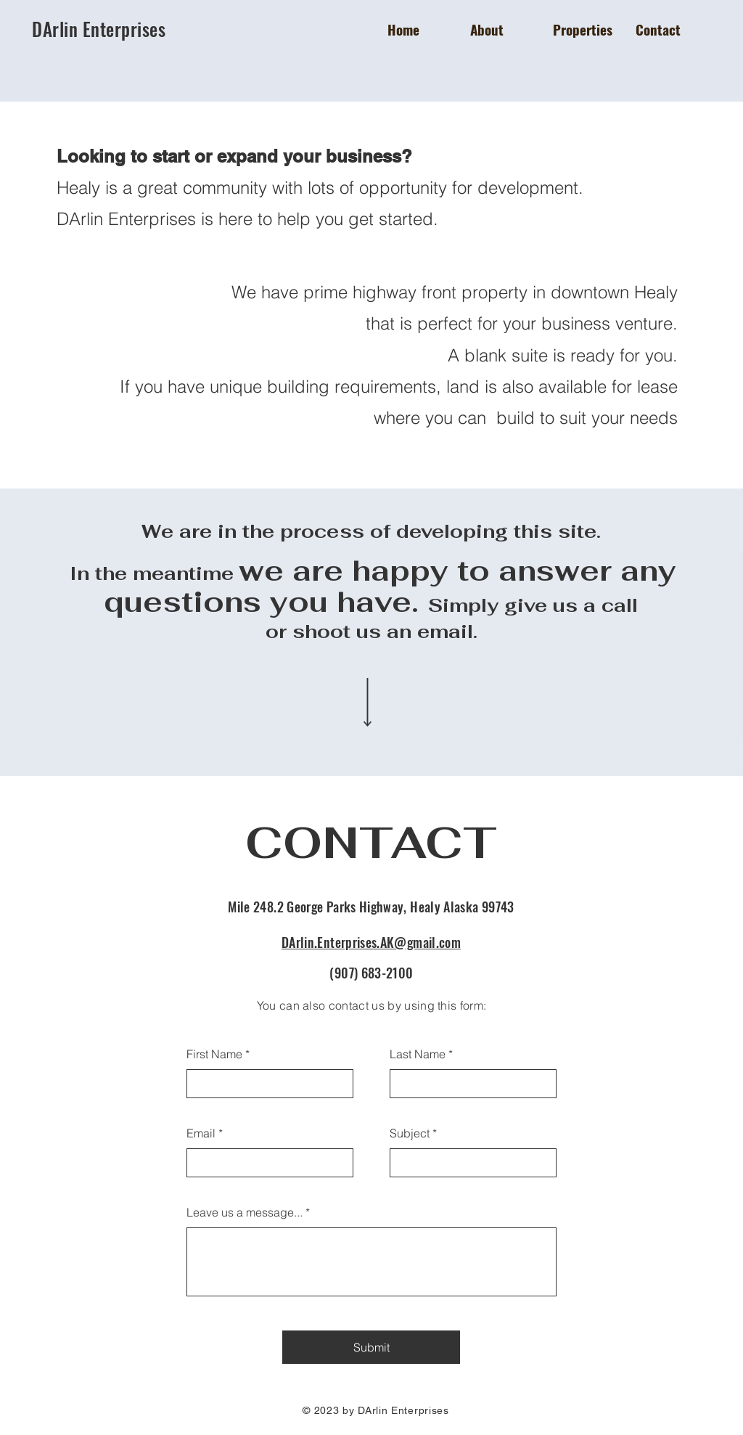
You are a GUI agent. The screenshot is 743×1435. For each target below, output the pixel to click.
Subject (410, 1133)
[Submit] (371, 1347)
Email (200, 1133)
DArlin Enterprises (101, 28)
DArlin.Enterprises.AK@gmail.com (371, 942)
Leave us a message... (244, 1212)
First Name (214, 1054)
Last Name (418, 1054)
